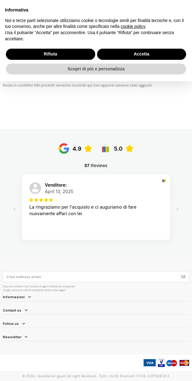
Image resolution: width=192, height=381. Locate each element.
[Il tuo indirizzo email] (90, 277)
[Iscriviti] (183, 277)
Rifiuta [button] (50, 53)
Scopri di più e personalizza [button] (95, 68)
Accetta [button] (141, 53)
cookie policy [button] (133, 26)
